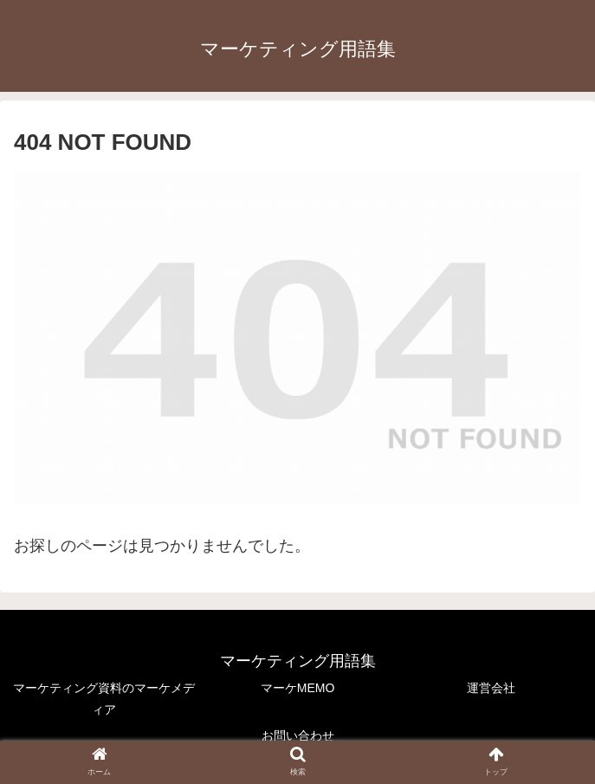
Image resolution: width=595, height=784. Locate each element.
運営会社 (491, 688)
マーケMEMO (298, 688)
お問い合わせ (298, 735)
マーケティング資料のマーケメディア (104, 698)
